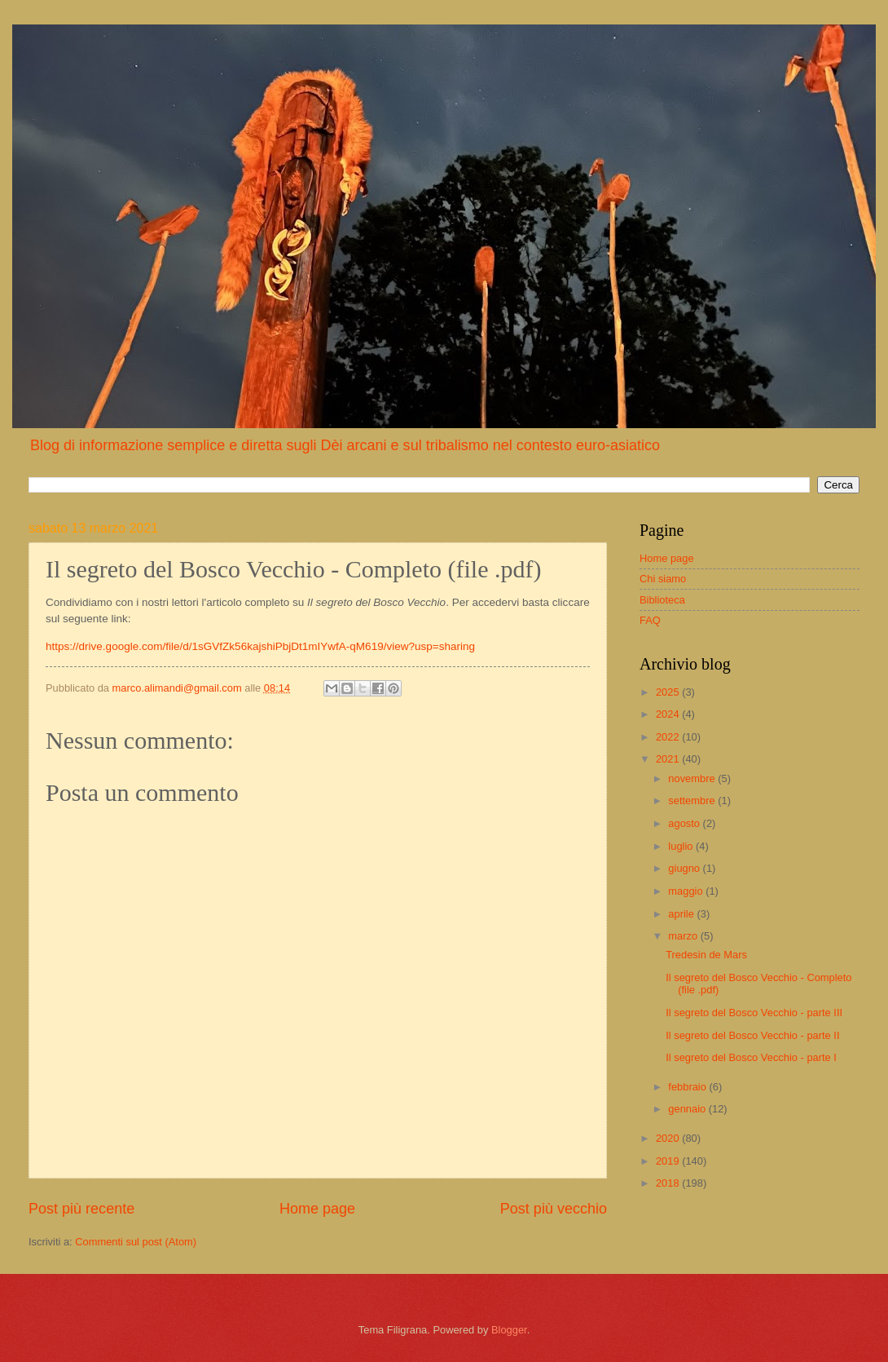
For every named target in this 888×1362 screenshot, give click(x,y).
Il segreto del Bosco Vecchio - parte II (752, 1035)
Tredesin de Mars (706, 955)
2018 (669, 1183)
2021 (669, 759)
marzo (684, 936)
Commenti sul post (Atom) (135, 1242)
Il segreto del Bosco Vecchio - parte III (754, 1012)
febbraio (688, 1087)
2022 (669, 737)
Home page (317, 1209)
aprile (682, 914)
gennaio (688, 1109)
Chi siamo (663, 579)
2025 (669, 692)
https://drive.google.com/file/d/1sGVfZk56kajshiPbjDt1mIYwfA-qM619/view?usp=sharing (260, 646)
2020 (669, 1138)
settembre (693, 800)
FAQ (650, 620)
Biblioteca (662, 600)
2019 (669, 1161)
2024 (669, 714)
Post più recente (81, 1209)
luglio (682, 846)
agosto (685, 823)
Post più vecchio (553, 1209)
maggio (687, 891)
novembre (693, 778)
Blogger (509, 1330)
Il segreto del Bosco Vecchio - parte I (751, 1057)
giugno (685, 868)
